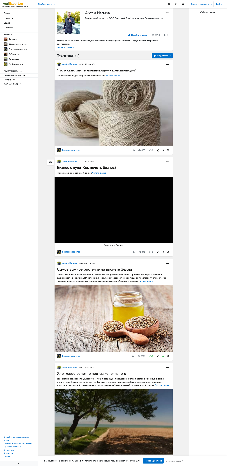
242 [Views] (142, 252)
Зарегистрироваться (201, 4)
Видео (7, 23)
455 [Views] (141, 150)
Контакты (8, 453)
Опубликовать (45, 4)
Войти (219, 4)
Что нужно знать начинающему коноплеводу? (96, 70)
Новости (8, 18)
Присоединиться (152, 460)
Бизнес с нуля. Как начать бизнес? (86, 167)
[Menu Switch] (19, 463)
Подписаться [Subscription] (162, 55)
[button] (176, 4)
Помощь (7, 456)
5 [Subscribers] (166, 35)
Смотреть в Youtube (113, 245)
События (8, 27)
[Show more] (21, 71)
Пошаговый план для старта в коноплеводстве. (81, 75)
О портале (9, 450)
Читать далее (113, 75)
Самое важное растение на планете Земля (94, 269)
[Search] (169, 4)
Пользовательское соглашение (18, 443)
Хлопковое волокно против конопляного (91, 373)
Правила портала (12, 447)
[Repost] (133, 150)
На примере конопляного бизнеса (74, 173)
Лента (7, 13)
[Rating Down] (168, 150)
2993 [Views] (156, 35)
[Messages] (176, 4)
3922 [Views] (141, 356)
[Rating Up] (158, 150)
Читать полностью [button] (65, 48)
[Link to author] (138, 35)
